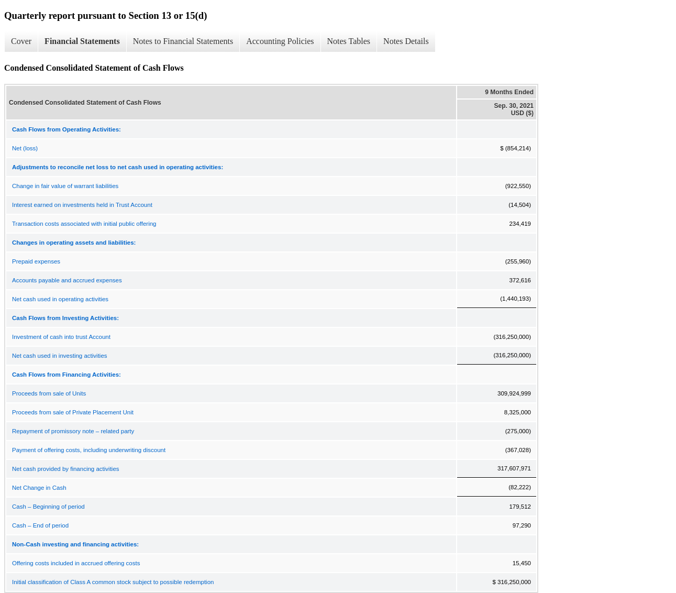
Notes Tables (349, 41)
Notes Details (406, 41)
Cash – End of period (40, 525)
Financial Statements (82, 41)
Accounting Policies (280, 41)
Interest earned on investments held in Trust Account (82, 205)
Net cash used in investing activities (59, 356)
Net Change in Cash (39, 488)
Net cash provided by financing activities (65, 469)
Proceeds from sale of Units (49, 393)
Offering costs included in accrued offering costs (76, 563)
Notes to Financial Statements (183, 41)
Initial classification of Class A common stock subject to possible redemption (113, 582)
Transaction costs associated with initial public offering (84, 224)
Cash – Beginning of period (48, 506)
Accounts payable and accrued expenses (67, 280)
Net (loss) (25, 148)
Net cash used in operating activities (60, 299)
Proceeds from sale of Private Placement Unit (73, 412)
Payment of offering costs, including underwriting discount (88, 450)
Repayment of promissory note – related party (73, 431)
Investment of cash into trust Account (61, 337)
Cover (21, 41)
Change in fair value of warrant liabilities (65, 186)
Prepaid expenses (36, 261)
